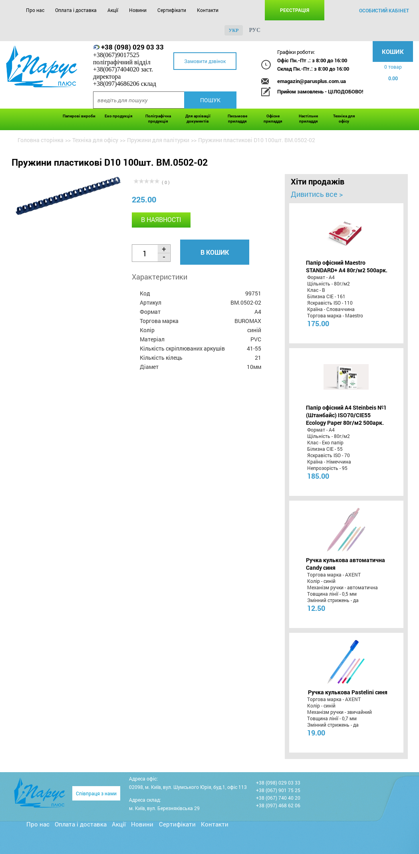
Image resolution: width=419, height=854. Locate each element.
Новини (138, 10)
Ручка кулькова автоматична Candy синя (345, 563)
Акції (112, 10)
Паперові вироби (79, 116)
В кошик (215, 252)
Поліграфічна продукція (158, 118)
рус (254, 30)
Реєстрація (294, 10)
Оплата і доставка (76, 10)
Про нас (35, 10)
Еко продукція (119, 116)
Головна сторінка (41, 140)
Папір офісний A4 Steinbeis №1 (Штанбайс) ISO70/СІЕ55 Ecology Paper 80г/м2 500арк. (346, 415)
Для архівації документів (197, 118)
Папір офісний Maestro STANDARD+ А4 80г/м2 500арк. (346, 266)
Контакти (207, 10)
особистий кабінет (384, 10)
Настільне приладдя (308, 118)
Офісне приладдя (273, 118)
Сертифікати (171, 10)
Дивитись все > (317, 194)
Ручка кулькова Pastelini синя (347, 692)
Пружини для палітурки (158, 140)
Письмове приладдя (237, 118)
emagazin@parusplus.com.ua (311, 81)
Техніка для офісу (344, 118)
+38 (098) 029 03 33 (132, 47)
